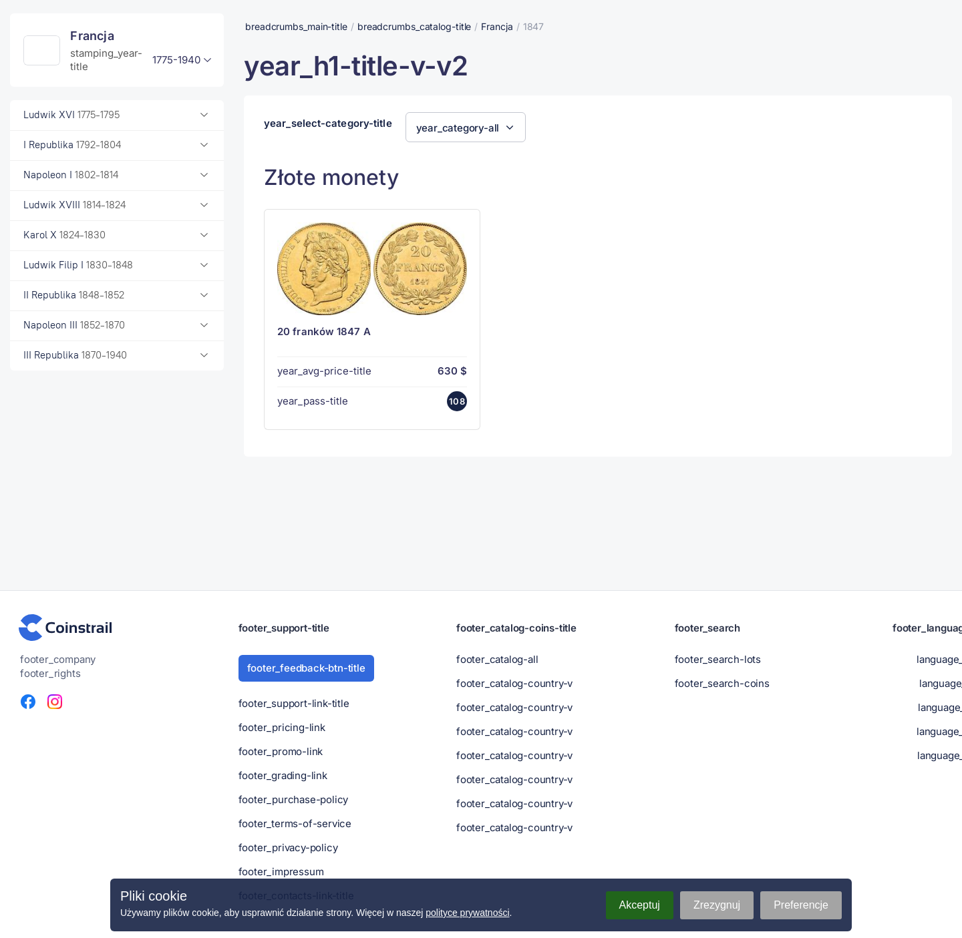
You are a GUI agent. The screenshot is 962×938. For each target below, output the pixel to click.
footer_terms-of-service (294, 823)
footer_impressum (281, 871)
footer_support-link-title (293, 703)
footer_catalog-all (497, 659)
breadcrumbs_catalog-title (414, 26)
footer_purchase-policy (293, 799)
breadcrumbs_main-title (296, 26)
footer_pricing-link (281, 727)
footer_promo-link (280, 751)
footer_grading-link (282, 775)
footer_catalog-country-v (514, 683)
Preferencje (801, 905)
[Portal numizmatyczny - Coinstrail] (65, 627)
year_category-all (458, 128)
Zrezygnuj (716, 905)
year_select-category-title (328, 124)
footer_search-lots (718, 659)
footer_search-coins (722, 683)
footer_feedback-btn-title (306, 668)
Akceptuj (639, 905)
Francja (496, 26)
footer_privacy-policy (288, 847)
